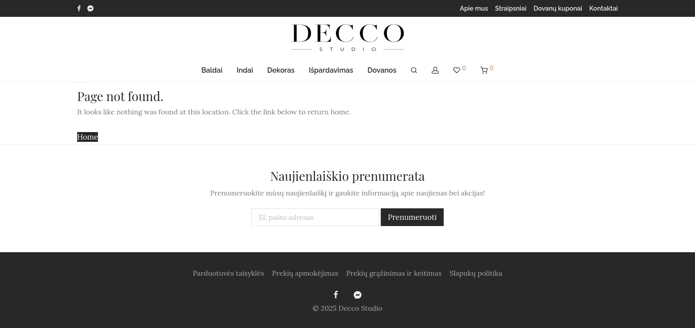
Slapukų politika (475, 273)
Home (87, 137)
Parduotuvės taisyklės (228, 273)
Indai (245, 70)
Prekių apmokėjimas (305, 273)
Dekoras (281, 70)
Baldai (212, 70)
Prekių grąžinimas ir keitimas (393, 273)
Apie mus (474, 8)
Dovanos (381, 70)
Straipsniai (511, 8)
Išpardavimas (331, 70)
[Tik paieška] (414, 70)
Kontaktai (604, 8)
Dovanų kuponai (558, 8)
